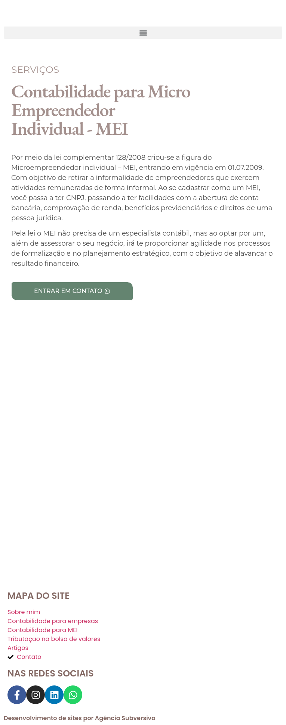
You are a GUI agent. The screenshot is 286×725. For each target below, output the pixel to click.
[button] (143, 33)
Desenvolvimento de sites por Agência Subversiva (80, 718)
